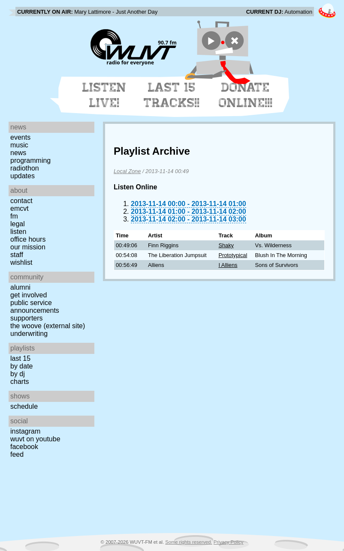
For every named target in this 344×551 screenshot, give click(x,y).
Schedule (24, 406)
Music (19, 145)
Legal (17, 224)
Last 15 (20, 358)
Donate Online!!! (246, 95)
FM (14, 216)
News (18, 152)
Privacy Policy (229, 542)
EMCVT (19, 208)
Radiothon (24, 168)
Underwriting (29, 333)
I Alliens (227, 265)
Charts (19, 381)
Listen (18, 231)
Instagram (25, 431)
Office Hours (27, 239)
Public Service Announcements (34, 306)
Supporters (26, 318)
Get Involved (28, 295)
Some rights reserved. (188, 542)
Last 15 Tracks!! (172, 95)
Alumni (20, 287)
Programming (30, 160)
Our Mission (27, 247)
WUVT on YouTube (35, 439)
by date (21, 366)
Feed (17, 454)
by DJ (17, 373)
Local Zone (127, 171)
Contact (21, 200)
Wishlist (21, 262)
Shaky (226, 245)
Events (20, 137)
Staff (16, 254)
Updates (22, 176)
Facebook (24, 446)
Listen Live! (104, 95)
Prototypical (232, 255)
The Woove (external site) (47, 325)
